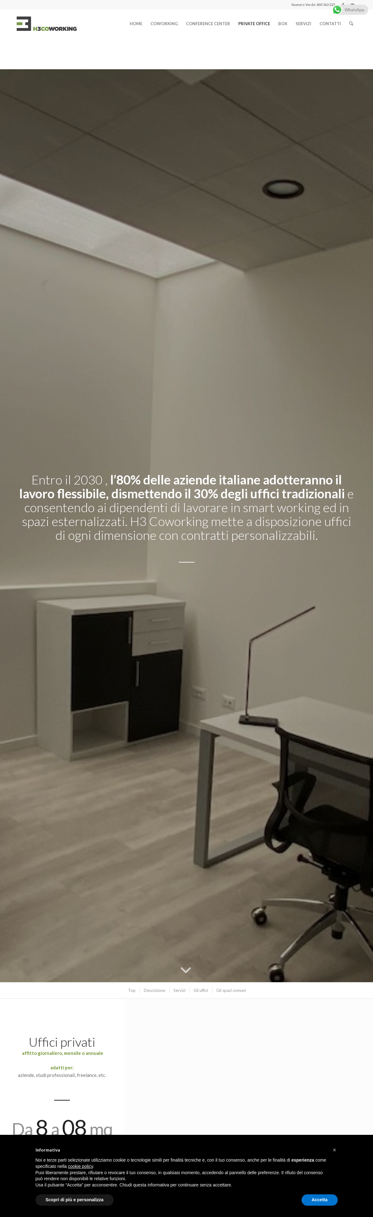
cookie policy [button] (80, 1166)
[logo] (46, 23)
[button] (335, 1150)
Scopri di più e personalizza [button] (75, 1199)
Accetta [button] (320, 1199)
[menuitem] (136, 23)
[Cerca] (351, 23)
